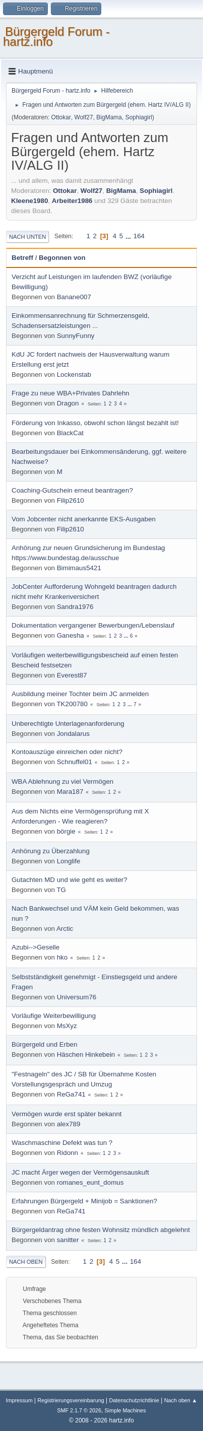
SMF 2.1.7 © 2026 (79, 1410)
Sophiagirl (138, 117)
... (129, 236)
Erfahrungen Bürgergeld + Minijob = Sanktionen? (84, 1201)
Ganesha (70, 635)
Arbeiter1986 (72, 201)
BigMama (109, 117)
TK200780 (72, 704)
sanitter (68, 1240)
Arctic (64, 928)
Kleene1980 (29, 201)
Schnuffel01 (74, 762)
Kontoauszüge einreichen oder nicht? (67, 752)
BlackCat (70, 433)
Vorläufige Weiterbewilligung (54, 1015)
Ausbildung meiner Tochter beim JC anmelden (80, 694)
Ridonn (67, 1152)
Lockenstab (74, 374)
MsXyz (67, 1026)
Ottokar (61, 117)
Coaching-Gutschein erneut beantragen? (72, 490)
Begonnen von (62, 257)
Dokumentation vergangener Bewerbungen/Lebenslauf (93, 625)
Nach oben (26, 1262)
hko (62, 957)
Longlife (69, 861)
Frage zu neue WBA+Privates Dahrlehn (70, 393)
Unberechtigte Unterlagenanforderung (68, 723)
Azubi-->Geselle (35, 947)
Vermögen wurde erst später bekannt (67, 1114)
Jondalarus (73, 733)
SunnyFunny (76, 335)
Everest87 (72, 675)
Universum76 (77, 997)
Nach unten (27, 237)
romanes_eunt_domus (90, 1182)
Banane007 (74, 297)
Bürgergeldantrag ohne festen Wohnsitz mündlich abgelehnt (101, 1230)
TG (61, 890)
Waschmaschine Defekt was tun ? (62, 1142)
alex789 (69, 1124)
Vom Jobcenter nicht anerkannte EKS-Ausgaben (84, 519)
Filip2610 (70, 500)
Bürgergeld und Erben (44, 1044)
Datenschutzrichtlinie (134, 1400)
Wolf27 (84, 117)
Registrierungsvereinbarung (70, 1400)
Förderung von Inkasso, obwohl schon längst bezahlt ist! (95, 423)
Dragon (68, 403)
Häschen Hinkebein (86, 1054)
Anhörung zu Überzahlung (51, 851)
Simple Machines (125, 1410)
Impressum (20, 1400)
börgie (66, 831)
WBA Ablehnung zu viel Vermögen (62, 781)
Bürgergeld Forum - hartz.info (56, 36)
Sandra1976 (75, 606)
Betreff (22, 257)
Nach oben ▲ (180, 1400)
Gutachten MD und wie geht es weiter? (69, 879)
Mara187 (70, 791)
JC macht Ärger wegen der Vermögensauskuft (80, 1172)
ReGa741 (71, 1094)
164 (139, 236)
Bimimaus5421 (79, 568)
